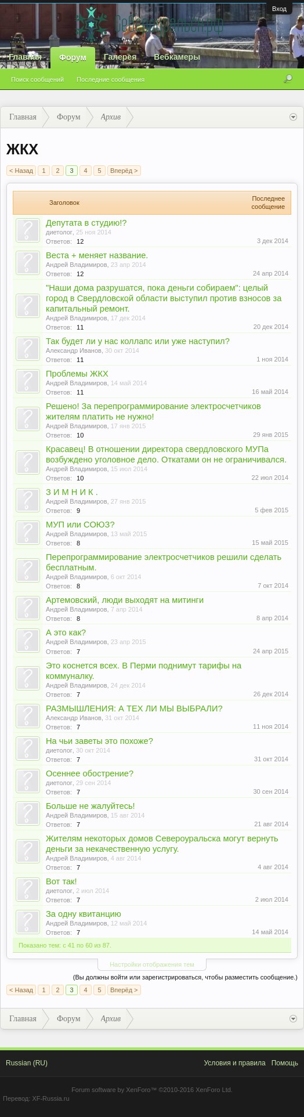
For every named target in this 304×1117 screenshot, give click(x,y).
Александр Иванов (74, 350)
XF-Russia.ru (50, 1098)
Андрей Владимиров (76, 264)
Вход (279, 8)
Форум (72, 57)
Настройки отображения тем (152, 964)
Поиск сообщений (37, 79)
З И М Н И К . (72, 492)
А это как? (66, 632)
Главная (25, 57)
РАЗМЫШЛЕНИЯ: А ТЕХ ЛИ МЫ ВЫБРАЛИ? (134, 708)
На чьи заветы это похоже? (99, 741)
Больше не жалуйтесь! (90, 806)
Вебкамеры (177, 57)
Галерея (120, 57)
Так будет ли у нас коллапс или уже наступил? (138, 341)
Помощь (285, 1063)
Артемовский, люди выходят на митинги (125, 600)
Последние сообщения (110, 79)
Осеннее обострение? (89, 773)
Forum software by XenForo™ (152, 1089)
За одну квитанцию (83, 914)
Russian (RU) (27, 1063)
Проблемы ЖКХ (77, 373)
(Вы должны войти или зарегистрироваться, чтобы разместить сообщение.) (185, 977)
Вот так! (61, 881)
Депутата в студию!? (86, 222)
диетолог (59, 232)
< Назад (21, 170)
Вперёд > (124, 170)
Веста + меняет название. (97, 255)
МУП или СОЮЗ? (80, 524)
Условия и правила (234, 1063)
